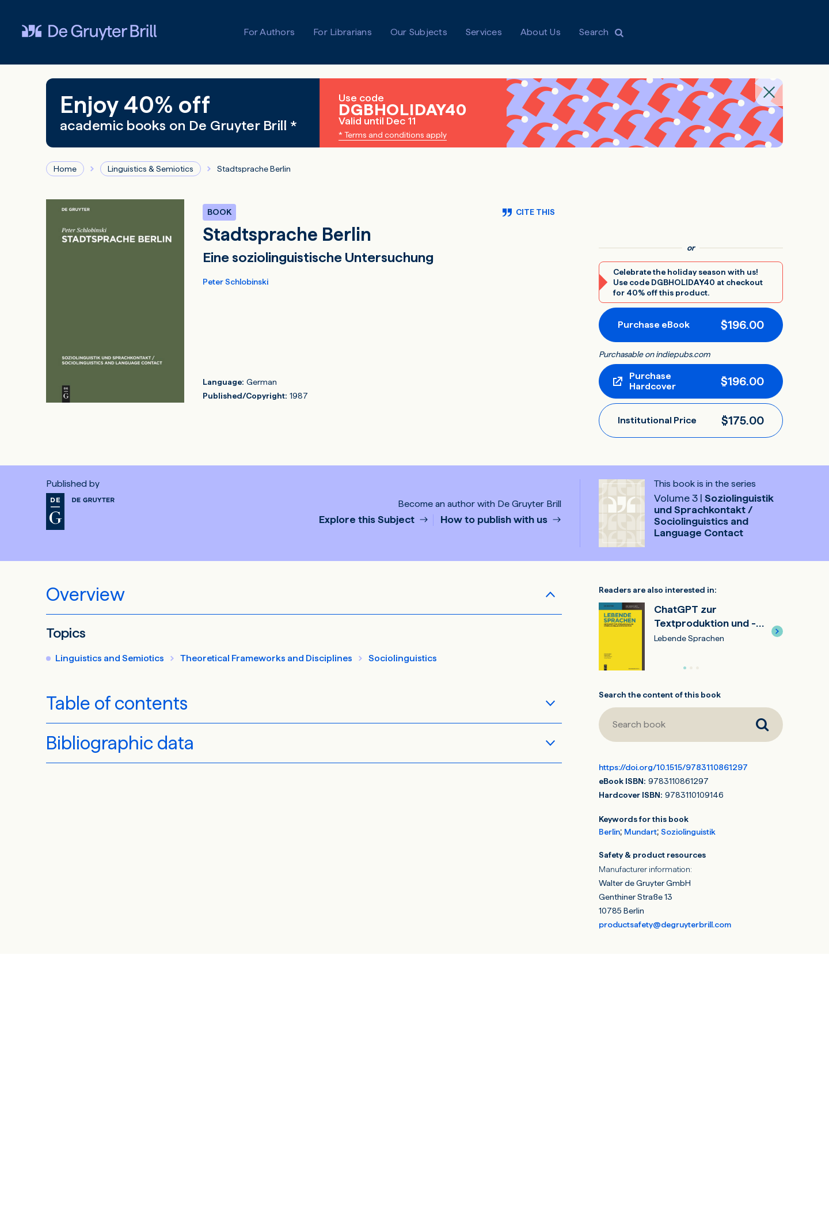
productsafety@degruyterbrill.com (665, 924)
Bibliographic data (120, 743)
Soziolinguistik (688, 831)
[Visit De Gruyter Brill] (89, 32)
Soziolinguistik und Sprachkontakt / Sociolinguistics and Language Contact (714, 515)
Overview (85, 594)
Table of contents (117, 703)
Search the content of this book (660, 694)
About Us (540, 31)
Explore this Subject (368, 519)
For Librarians (342, 31)
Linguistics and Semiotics (109, 658)
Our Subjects (418, 31)
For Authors (269, 31)
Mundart (640, 831)
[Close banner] (769, 92)
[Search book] (670, 724)
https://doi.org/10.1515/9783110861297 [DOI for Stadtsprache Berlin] (673, 767)
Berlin (609, 831)
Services (484, 31)
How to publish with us (495, 519)
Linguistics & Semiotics (150, 168)
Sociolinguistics (402, 658)
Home (65, 168)
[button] (777, 631)
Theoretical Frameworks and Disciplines (266, 658)
